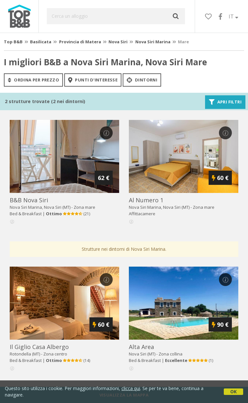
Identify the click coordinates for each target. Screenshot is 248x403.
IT (233, 16)
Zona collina (170, 354)
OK (233, 391)
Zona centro (55, 354)
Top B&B (13, 42)
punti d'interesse (93, 80)
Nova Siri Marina (152, 42)
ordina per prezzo (33, 80)
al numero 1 (146, 200)
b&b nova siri (29, 200)
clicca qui (130, 388)
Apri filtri (225, 102)
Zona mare (84, 207)
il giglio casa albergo (39, 347)
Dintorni (142, 80)
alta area (141, 347)
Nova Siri (118, 42)
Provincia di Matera (80, 42)
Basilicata (40, 42)
